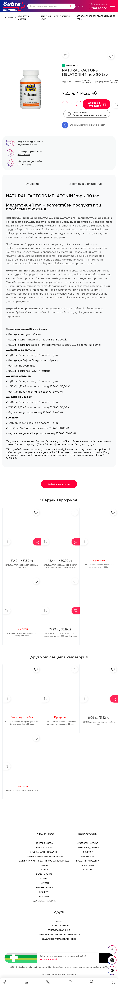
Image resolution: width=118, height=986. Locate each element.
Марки (44, 865)
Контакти (44, 896)
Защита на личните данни (44, 852)
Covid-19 (87, 870)
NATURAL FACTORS (86, 81)
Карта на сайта (44, 874)
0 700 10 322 (98, 8)
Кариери (44, 883)
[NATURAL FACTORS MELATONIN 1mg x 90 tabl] (30, 89)
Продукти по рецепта (87, 861)
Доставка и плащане (44, 901)
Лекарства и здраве (87, 843)
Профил (59, 921)
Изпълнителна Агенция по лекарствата (59, 934)
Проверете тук (48, 959)
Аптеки (44, 870)
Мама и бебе (87, 856)
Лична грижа (87, 865)
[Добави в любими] (36, 512)
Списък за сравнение (59, 930)
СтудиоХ (71, 974)
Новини (44, 878)
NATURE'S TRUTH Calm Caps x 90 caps (22, 790)
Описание (33, 183)
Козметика (87, 852)
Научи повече (24, 154)
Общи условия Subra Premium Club (44, 856)
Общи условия (44, 847)
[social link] (112, 949)
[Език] (80, 6)
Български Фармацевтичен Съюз (59, 939)
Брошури (44, 892)
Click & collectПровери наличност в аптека (86, 113)
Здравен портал (44, 887)
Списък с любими (59, 926)
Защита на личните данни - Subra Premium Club (44, 861)
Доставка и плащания (85, 183)
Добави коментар (59, 484)
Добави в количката (96, 104)
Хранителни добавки (87, 847)
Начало (9, 18)
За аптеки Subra (44, 843)
